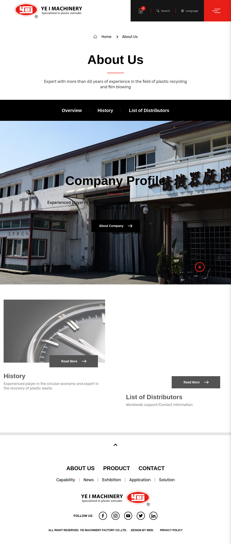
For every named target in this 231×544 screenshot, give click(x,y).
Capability (65, 480)
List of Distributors (154, 383)
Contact (152, 468)
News (88, 480)
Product (116, 468)
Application (140, 480)
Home (106, 37)
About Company (115, 226)
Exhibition (111, 480)
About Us (80, 468)
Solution (167, 480)
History (14, 362)
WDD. (150, 530)
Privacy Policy (171, 530)
